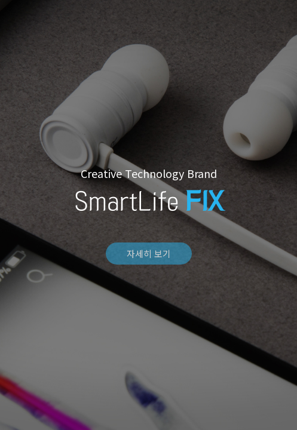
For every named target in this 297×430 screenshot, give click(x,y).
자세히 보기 (149, 253)
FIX (148, 14)
